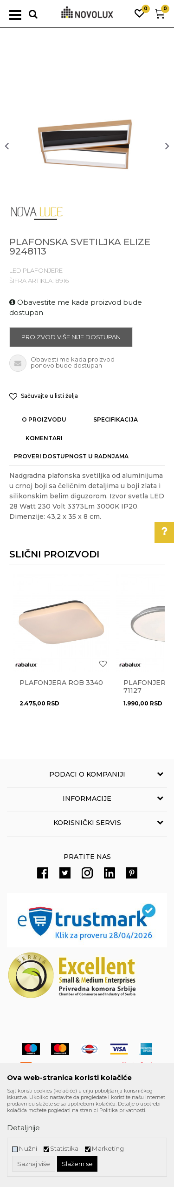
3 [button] (94, 223)
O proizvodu (44, 419)
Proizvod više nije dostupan (71, 337)
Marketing (107, 1148)
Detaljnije (23, 1127)
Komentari (44, 438)
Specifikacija (115, 419)
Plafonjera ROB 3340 (61, 683)
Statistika (64, 1148)
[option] (87, 145)
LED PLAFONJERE (36, 270)
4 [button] (122, 223)
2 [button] (66, 223)
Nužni (28, 1148)
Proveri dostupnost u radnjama (71, 456)
